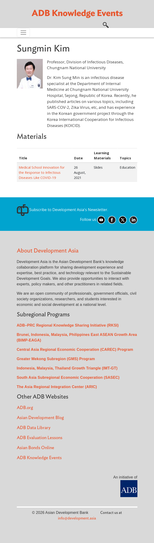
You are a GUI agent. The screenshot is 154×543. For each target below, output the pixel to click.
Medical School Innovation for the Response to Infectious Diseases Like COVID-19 (42, 172)
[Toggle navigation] (23, 32)
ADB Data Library (33, 428)
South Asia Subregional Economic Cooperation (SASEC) (68, 377)
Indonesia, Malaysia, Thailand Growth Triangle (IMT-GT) (67, 368)
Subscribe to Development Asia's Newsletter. (62, 209)
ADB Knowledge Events (39, 458)
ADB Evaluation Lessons (39, 438)
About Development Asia (48, 251)
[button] (106, 24)
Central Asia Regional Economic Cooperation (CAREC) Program (75, 350)
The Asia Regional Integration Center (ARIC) (57, 387)
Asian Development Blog (40, 418)
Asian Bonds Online (35, 448)
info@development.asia (77, 518)
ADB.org (25, 408)
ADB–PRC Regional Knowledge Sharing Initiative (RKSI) (68, 325)
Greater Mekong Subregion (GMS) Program (56, 359)
